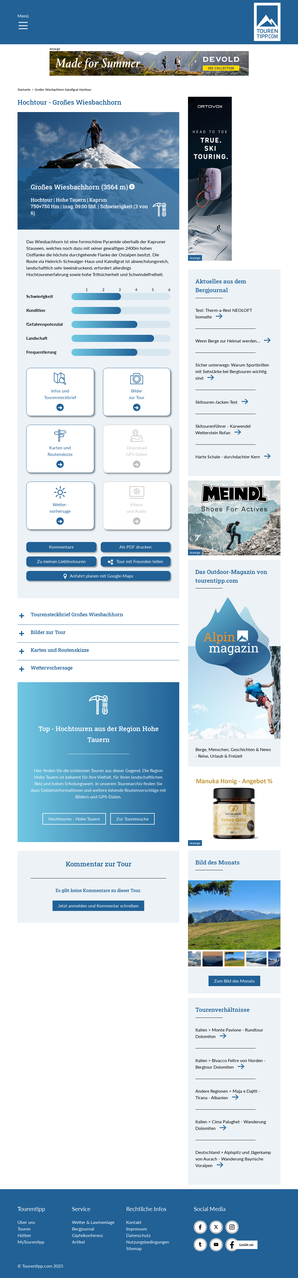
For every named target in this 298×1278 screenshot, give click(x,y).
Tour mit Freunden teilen (135, 562)
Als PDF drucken (135, 546)
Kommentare (61, 546)
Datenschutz (138, 1235)
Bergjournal (83, 1228)
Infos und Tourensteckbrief (60, 399)
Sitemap (134, 1248)
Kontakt (133, 1222)
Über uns (26, 1222)
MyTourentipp (31, 1241)
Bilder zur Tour (136, 399)
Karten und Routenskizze (60, 456)
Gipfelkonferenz (87, 1235)
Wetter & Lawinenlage (93, 1222)
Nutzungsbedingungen (147, 1241)
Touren (24, 1228)
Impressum (136, 1228)
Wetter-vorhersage (60, 513)
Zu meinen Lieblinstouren (61, 561)
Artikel (78, 1241)
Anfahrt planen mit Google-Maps (98, 576)
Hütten (24, 1235)
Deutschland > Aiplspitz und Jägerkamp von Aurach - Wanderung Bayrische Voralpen (233, 1159)
